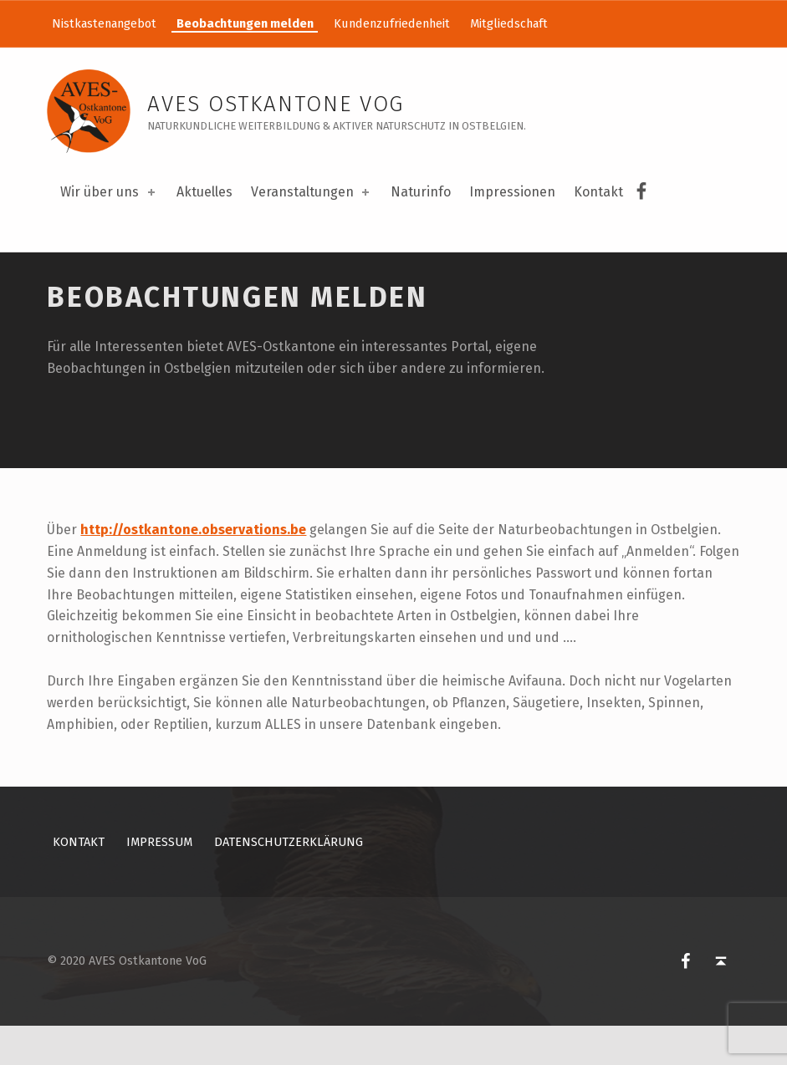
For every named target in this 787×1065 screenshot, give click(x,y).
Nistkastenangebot (104, 23)
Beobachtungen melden (245, 23)
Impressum (159, 880)
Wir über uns (108, 192)
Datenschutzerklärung (288, 880)
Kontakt (598, 192)
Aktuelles (204, 192)
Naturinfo (421, 192)
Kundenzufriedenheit (392, 23)
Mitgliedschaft (509, 23)
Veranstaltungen (311, 192)
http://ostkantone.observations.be (193, 568)
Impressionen (512, 192)
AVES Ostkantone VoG (275, 104)
